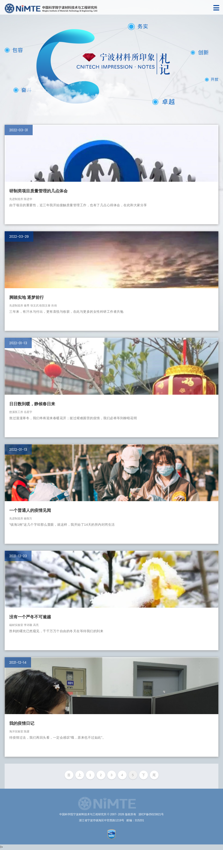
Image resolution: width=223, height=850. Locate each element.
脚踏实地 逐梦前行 (26, 297)
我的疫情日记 (21, 723)
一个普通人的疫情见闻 (30, 510)
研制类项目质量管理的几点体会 (38, 191)
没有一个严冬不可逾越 (30, 617)
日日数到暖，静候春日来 (32, 404)
